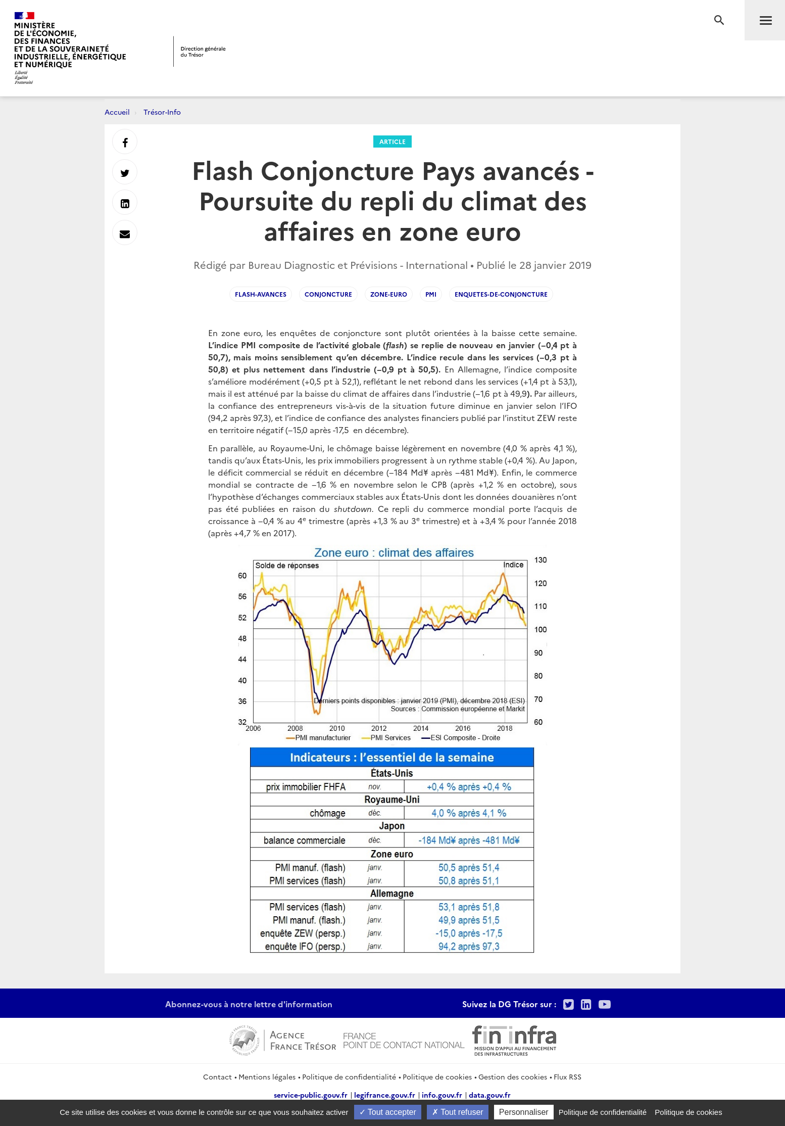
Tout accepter (387, 1112)
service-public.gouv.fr (311, 1095)
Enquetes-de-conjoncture (501, 294)
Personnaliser (524, 1112)
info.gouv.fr (442, 1095)
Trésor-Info (162, 112)
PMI (430, 294)
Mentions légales (267, 1076)
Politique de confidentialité (349, 1076)
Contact (217, 1076)
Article (392, 141)
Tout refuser (457, 1112)
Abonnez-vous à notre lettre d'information (248, 1004)
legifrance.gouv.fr (384, 1095)
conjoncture (328, 294)
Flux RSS (567, 1076)
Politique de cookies (437, 1076)
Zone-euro (388, 294)
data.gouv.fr (490, 1095)
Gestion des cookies (512, 1076)
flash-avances (260, 294)
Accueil (117, 112)
